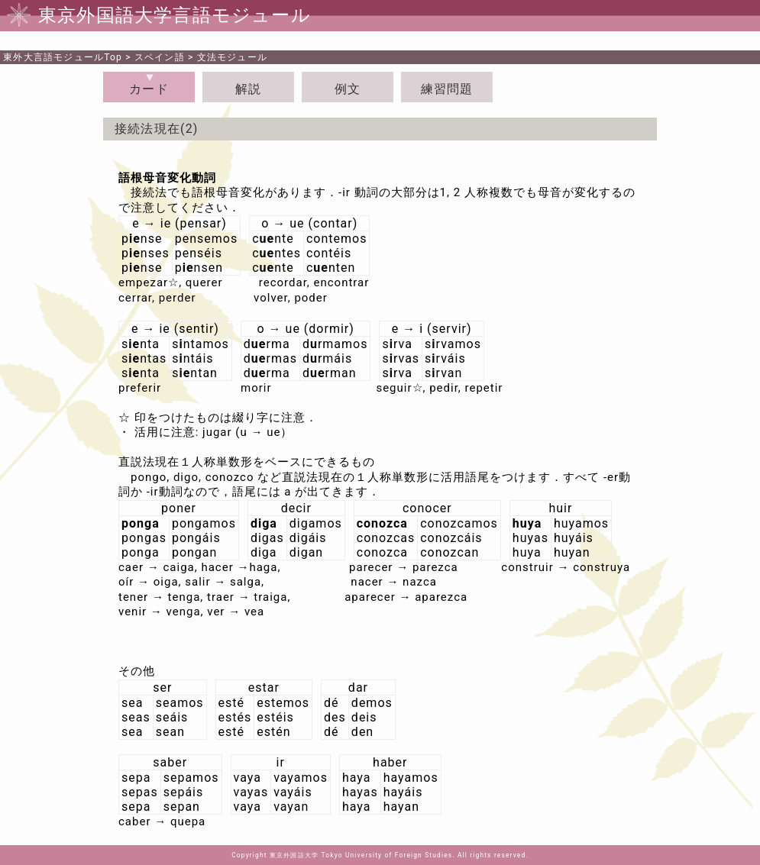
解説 (248, 89)
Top (62, 57)
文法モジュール (232, 57)
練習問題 (447, 89)
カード (149, 89)
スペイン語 (159, 57)
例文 (348, 89)
